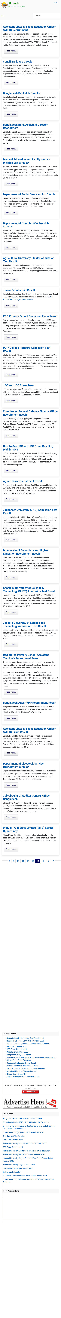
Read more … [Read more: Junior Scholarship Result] (11, 305)
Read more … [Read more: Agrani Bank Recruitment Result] (11, 499)
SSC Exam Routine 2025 (16, 1046)
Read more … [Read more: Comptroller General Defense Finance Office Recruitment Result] (11, 435)
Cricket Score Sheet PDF (16, 1074)
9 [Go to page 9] (13, 861)
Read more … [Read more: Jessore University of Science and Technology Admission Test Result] (11, 644)
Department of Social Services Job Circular (30, 194)
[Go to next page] (56, 860)
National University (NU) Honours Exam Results (26, 1068)
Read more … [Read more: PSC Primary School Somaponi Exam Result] (11, 337)
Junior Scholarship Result (19, 290)
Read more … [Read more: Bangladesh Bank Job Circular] (11, 114)
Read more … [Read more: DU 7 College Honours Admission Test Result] (11, 375)
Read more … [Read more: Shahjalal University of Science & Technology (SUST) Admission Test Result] (11, 612)
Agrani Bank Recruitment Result (23, 481)
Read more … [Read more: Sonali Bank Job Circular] (11, 82)
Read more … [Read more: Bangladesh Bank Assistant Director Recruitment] (11, 149)
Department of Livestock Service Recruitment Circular (23, 765)
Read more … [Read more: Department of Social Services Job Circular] (11, 212)
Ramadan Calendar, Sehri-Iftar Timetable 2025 (25, 1041)
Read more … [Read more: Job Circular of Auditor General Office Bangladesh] (11, 817)
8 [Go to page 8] (9, 861)
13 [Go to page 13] (33, 861)
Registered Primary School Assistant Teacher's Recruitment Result (26, 656)
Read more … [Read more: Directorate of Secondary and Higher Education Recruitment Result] (11, 577)
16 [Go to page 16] (48, 861)
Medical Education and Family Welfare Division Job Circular (26, 161)
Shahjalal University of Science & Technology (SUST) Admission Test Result (29, 589)
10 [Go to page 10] (18, 861)
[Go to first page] (3, 860)
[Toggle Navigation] (2, 15)
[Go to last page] (59, 860)
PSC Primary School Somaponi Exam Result (30, 316)
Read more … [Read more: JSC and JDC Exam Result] (11, 401)
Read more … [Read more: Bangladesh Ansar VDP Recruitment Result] (11, 718)
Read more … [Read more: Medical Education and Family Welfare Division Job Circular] (11, 184)
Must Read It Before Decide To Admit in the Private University (31, 1057)
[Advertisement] (25, 950)
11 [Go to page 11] (23, 861)
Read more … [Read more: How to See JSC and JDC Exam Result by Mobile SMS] (11, 470)
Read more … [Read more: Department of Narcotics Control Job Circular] (11, 247)
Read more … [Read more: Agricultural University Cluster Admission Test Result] (11, 279)
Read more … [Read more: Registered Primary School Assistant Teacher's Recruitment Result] (11, 692)
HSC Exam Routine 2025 (17, 1049)
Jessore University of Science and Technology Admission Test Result (24, 624)
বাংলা (56, 2)
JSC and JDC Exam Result (19, 385)
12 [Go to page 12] (28, 861)
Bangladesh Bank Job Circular (21, 93)
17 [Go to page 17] (53, 861)
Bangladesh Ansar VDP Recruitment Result (29, 702)
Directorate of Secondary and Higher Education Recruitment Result (25, 552)
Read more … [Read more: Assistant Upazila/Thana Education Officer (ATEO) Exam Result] (11, 753)
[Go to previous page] (6, 860)
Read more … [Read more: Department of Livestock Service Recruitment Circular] (11, 785)
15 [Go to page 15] (43, 861)
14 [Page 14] (38, 861)
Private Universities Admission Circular (22, 1066)
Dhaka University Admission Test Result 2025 (25, 1038)
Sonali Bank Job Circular (18, 61)
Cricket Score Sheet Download (19, 1060)
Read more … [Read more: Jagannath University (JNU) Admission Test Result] (11, 539)
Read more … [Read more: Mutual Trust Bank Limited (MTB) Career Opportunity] (11, 849)
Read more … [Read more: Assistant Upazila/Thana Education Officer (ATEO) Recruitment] (11, 51)
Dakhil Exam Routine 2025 (17, 1052)
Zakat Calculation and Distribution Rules (23, 1077)
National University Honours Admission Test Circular (28, 1044)
